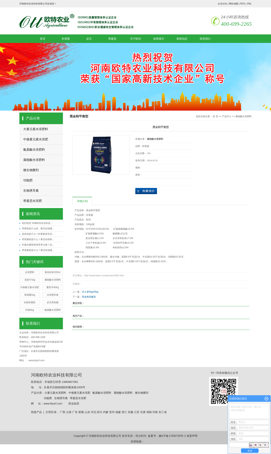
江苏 (136, 412)
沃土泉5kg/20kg (90, 291)
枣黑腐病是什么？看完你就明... (38, 239)
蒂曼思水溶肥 (32, 200)
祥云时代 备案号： (147, 435)
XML (249, 3)
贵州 (112, 412)
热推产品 (36, 412)
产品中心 (226, 116)
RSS (242, 3)
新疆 (81, 412)
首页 (42, 38)
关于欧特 (135, 38)
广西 (62, 412)
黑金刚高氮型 (89, 296)
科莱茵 (66, 38)
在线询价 (146, 191)
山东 (87, 412)
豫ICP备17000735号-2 (172, 435)
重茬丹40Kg (52, 287)
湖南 (149, 412)
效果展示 (158, 38)
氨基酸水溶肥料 (34, 149)
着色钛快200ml (52, 272)
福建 (118, 412)
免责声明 (192, 435)
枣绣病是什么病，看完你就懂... (38, 228)
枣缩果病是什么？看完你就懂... (38, 250)
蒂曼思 (112, 38)
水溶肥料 (29, 272)
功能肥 (28, 180)
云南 (68, 412)
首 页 (215, 116)
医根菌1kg (29, 295)
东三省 (163, 412)
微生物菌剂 (31, 170)
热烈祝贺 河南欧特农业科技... (37, 223)
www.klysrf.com (36, 360)
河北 (93, 412)
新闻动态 (182, 38)
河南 (155, 412)
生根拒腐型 (29, 302)
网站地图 (233, 3)
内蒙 (105, 412)
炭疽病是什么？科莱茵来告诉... (38, 234)
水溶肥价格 (52, 295)
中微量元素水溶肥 (35, 139)
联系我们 (205, 38)
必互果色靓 (52, 302)
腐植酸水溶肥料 (34, 159)
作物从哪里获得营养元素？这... (38, 244)
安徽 (130, 412)
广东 (75, 412)
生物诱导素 (31, 190)
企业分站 (222, 3)
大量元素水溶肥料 (35, 129)
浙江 (124, 412)
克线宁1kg (29, 279)
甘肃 (143, 412)
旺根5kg (30, 310)
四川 (99, 412)
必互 (89, 38)
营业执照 (73, 403)
